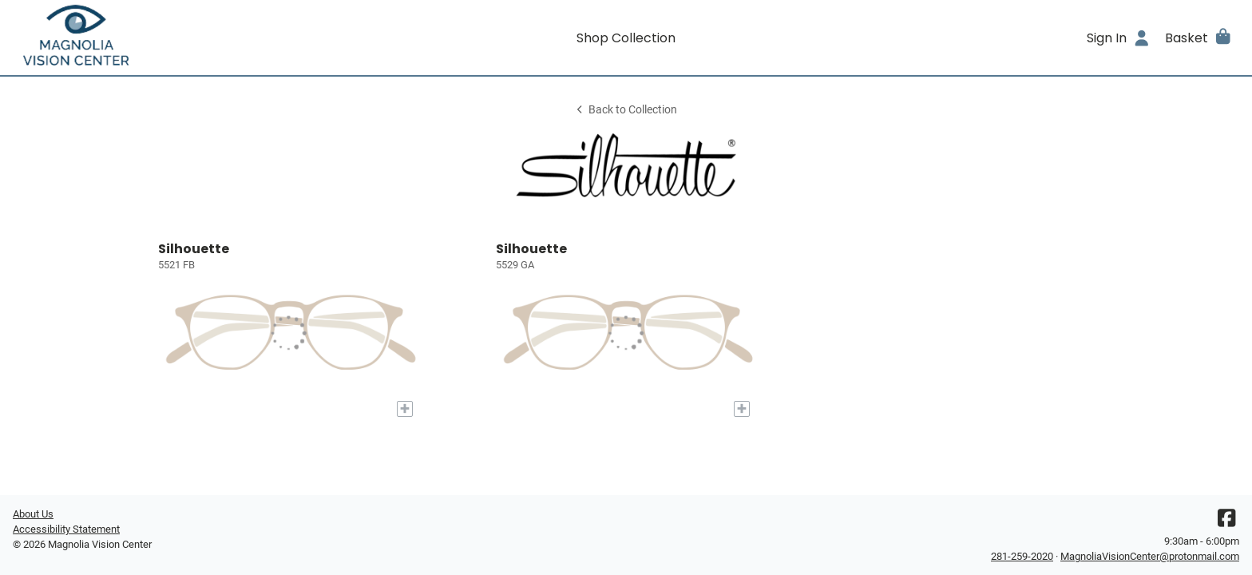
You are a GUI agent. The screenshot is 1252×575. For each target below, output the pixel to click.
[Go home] (166, 37)
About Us (33, 514)
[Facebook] (1226, 522)
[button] (1199, 37)
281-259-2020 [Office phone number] (1022, 556)
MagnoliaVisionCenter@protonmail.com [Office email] (1149, 556)
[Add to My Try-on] (404, 409)
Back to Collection (626, 110)
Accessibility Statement (66, 529)
